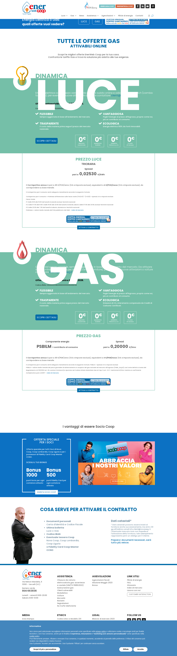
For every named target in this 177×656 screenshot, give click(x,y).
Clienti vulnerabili (64, 594)
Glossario (131, 589)
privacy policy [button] (101, 631)
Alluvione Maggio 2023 (102, 586)
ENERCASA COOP (107, 6)
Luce (63, 16)
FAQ (129, 586)
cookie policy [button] (34, 636)
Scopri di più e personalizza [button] (44, 649)
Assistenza (91, 16)
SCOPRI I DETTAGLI (46, 144)
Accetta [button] (140, 649)
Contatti (139, 16)
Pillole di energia (125, 16)
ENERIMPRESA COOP (125, 6)
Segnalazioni (62, 607)
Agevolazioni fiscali (100, 584)
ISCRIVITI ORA (117, 485)
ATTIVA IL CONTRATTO (88, 231)
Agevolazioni (107, 16)
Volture (60, 599)
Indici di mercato (134, 591)
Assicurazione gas (65, 591)
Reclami (60, 604)
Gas (72, 16)
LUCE (84, 25)
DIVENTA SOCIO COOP (46, 496)
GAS (97, 25)
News (81, 16)
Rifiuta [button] (126, 649)
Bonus (95, 589)
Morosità (61, 602)
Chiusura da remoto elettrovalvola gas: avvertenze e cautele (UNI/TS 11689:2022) (71, 586)
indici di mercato (78, 214)
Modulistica (62, 597)
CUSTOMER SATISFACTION (140, 598)
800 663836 (29, 594)
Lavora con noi (133, 594)
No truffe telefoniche (66, 610)
